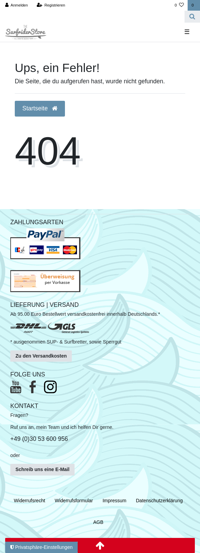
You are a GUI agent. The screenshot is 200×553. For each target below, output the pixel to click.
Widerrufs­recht (29, 500)
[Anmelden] (16, 5)
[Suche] (192, 17)
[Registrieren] (51, 5)
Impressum (114, 500)
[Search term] (92, 17)
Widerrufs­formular (74, 500)
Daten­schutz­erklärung (159, 500)
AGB (98, 522)
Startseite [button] (39, 108)
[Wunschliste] (179, 5)
